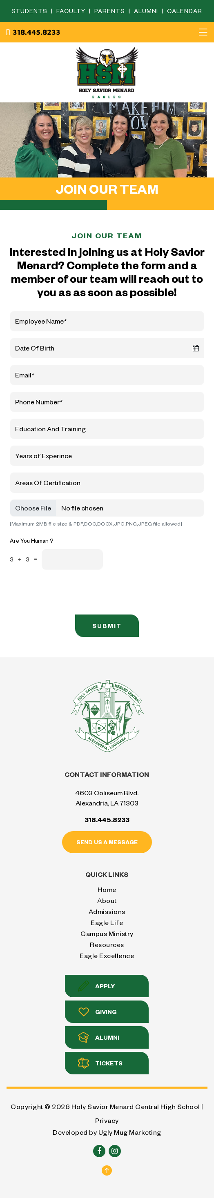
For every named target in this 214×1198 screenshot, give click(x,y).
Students (30, 11)
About (107, 900)
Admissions (107, 911)
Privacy (107, 1120)
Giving (97, 1011)
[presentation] (155, 592)
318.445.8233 (32, 32)
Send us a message (107, 842)
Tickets (100, 1063)
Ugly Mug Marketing (129, 1132)
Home (107, 889)
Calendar (184, 11)
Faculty (71, 11)
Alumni (147, 11)
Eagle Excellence (107, 955)
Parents (110, 11)
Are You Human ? (32, 540)
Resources (107, 944)
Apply (96, 986)
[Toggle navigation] (203, 32)
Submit (107, 626)
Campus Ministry (107, 933)
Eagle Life (107, 922)
